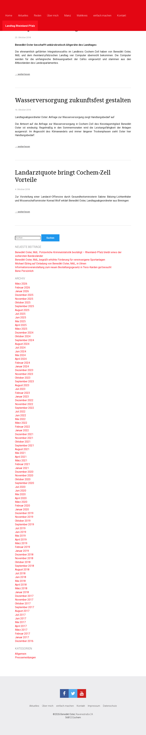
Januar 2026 (22, 291)
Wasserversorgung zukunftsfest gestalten (73, 100)
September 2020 (24, 483)
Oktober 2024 (22, 336)
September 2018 (24, 565)
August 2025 (22, 310)
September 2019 (24, 524)
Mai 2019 (20, 535)
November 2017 (24, 599)
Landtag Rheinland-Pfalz (20, 25)
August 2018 (22, 569)
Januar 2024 (22, 366)
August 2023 (22, 385)
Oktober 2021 (22, 441)
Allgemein (20, 653)
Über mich (52, 15)
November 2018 (24, 558)
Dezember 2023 (24, 370)
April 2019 (21, 539)
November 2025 (24, 298)
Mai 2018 (20, 580)
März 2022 (21, 422)
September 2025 (24, 306)
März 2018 (21, 588)
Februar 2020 (22, 505)
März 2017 (21, 629)
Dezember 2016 (24, 641)
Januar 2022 (22, 430)
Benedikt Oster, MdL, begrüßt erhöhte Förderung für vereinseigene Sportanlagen (60, 259)
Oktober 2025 (22, 302)
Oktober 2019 (22, 520)
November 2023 (24, 374)
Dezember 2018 (24, 554)
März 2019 (21, 543)
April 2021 (21, 456)
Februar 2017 (22, 633)
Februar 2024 (22, 362)
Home (8, 15)
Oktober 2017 (22, 603)
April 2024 (21, 358)
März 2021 (21, 460)
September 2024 (24, 340)
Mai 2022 (20, 419)
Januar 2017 (22, 637)
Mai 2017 (20, 622)
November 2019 (24, 516)
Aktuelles (23, 15)
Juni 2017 (20, 618)
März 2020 (21, 501)
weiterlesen (22, 74)
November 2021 (24, 437)
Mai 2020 (20, 494)
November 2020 (24, 475)
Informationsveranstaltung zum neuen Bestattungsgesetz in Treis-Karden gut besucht (63, 267)
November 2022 (24, 404)
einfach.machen (102, 15)
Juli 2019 (20, 528)
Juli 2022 (20, 411)
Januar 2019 (22, 550)
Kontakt (121, 15)
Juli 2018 (20, 573)
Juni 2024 (20, 351)
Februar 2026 (22, 287)
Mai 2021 (20, 452)
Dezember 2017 (24, 595)
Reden (37, 15)
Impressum (94, 705)
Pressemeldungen (25, 657)
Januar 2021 (22, 468)
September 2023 (24, 381)
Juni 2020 (20, 490)
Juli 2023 (20, 389)
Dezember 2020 (24, 471)
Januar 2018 (22, 592)
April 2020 (21, 498)
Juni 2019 (20, 532)
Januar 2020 (22, 509)
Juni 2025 (20, 317)
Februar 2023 (22, 392)
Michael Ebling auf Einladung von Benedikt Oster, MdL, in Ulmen (51, 263)
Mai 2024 (20, 355)
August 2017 (22, 610)
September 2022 (24, 407)
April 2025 (21, 325)
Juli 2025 (20, 313)
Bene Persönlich (24, 270)
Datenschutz (110, 705)
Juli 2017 (20, 614)
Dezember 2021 (24, 434)
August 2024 (22, 343)
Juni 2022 (20, 415)
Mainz (67, 15)
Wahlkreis (82, 15)
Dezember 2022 (24, 400)
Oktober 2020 (22, 479)
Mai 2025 (20, 321)
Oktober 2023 (22, 377)
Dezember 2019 (24, 513)
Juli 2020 (20, 486)
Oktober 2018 (22, 562)
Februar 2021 (22, 464)
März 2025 (21, 328)
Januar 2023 (22, 396)
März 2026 (21, 283)
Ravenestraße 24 (84, 714)
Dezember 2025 (24, 294)
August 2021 (22, 449)
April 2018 (21, 584)
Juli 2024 (20, 347)
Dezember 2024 (24, 332)
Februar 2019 (22, 547)
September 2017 (24, 607)
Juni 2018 (20, 577)
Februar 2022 (22, 426)
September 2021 (24, 445)
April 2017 (21, 626)
